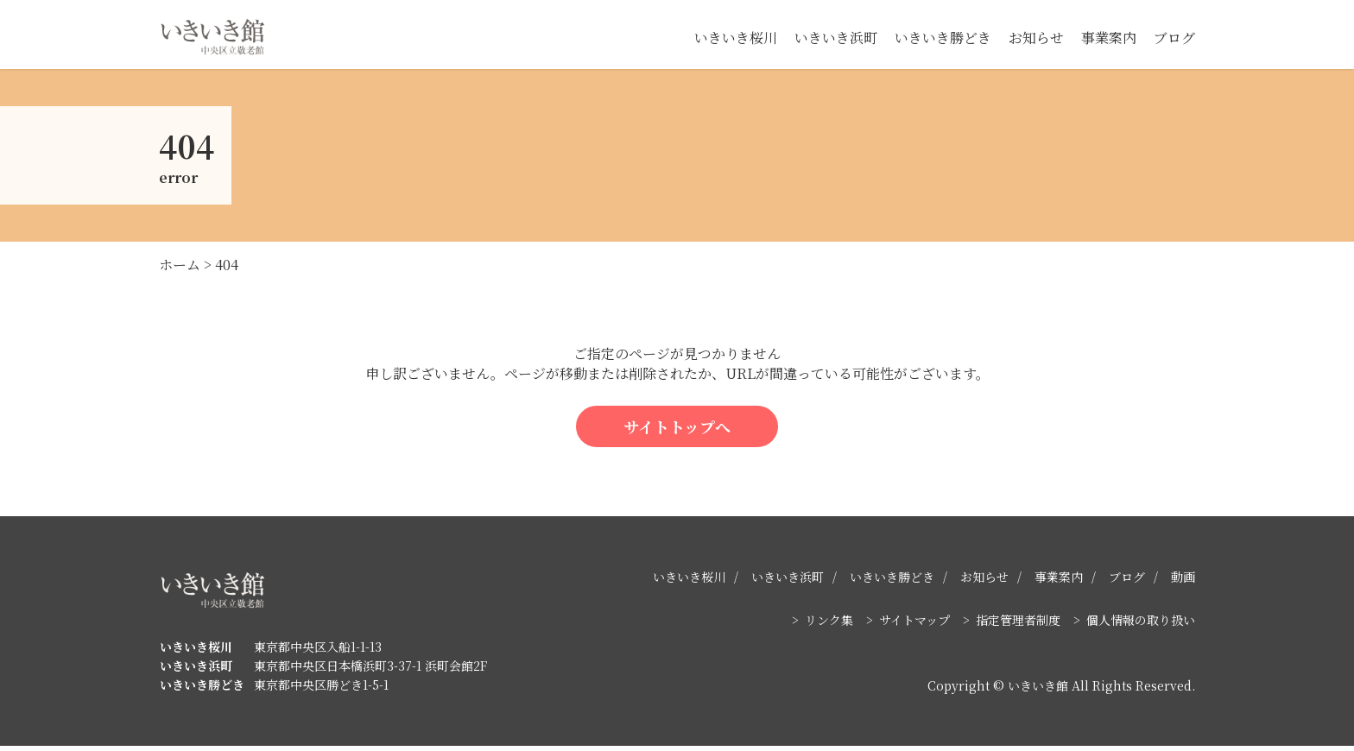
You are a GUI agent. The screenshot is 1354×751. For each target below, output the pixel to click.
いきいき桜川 (735, 37)
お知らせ (1036, 37)
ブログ (1174, 37)
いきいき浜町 (835, 37)
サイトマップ (914, 625)
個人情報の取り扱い (1140, 625)
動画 (1183, 581)
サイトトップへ (677, 431)
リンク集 (829, 625)
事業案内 (1108, 37)
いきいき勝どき (943, 37)
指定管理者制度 (1018, 625)
